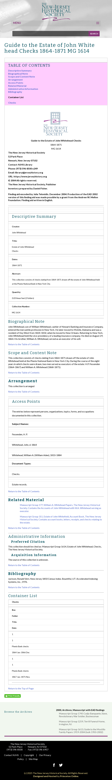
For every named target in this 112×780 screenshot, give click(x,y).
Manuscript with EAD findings (89, 710)
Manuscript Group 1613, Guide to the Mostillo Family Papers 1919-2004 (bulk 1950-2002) (82, 730)
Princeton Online (69, 776)
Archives (67, 710)
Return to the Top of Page (21, 688)
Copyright (29, 755)
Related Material (17, 85)
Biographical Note (18, 73)
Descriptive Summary (20, 70)
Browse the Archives (18, 711)
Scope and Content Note (21, 76)
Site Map (33, 759)
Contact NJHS (11, 755)
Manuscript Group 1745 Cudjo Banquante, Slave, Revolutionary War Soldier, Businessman (83, 715)
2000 (58, 710)
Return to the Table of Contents (24, 344)
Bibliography (15, 91)
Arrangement (15, 79)
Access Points (15, 82)
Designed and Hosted (45, 776)
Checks (12, 102)
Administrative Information (23, 88)
